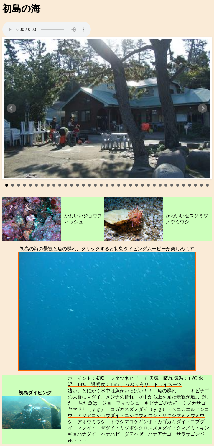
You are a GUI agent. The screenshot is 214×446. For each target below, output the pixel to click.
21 (124, 185)
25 (148, 185)
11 (65, 185)
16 (95, 185)
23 (136, 185)
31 (183, 185)
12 (71, 185)
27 (160, 185)
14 (83, 185)
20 (118, 185)
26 (154, 185)
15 (89, 185)
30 (177, 185)
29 (171, 185)
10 (59, 185)
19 (112, 185)
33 (195, 185)
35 (207, 185)
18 (107, 185)
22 (130, 185)
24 (142, 185)
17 (101, 185)
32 (189, 185)
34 (201, 185)
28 (165, 185)
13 (77, 185)
